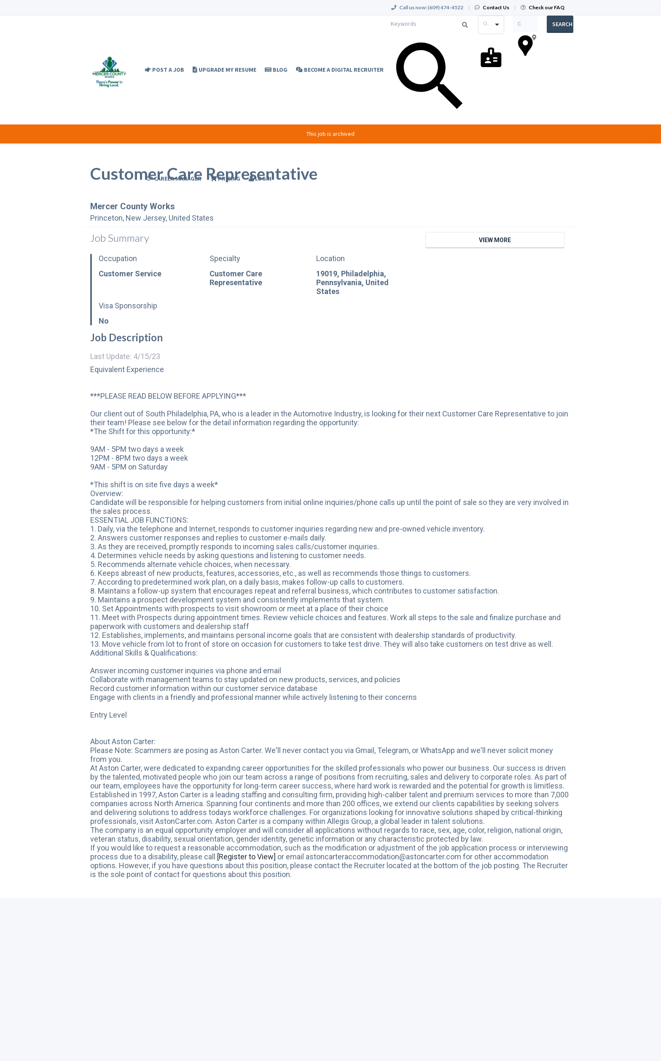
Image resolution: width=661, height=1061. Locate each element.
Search (562, 24)
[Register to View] (246, 856)
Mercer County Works (132, 206)
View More (495, 240)
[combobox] (491, 25)
